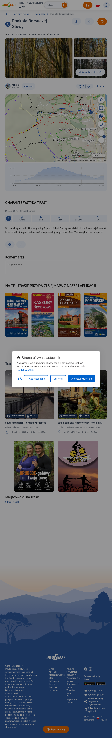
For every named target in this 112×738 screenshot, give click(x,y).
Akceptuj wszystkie (81, 378)
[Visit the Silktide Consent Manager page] (20, 378)
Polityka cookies (25, 370)
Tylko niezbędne (36, 378)
